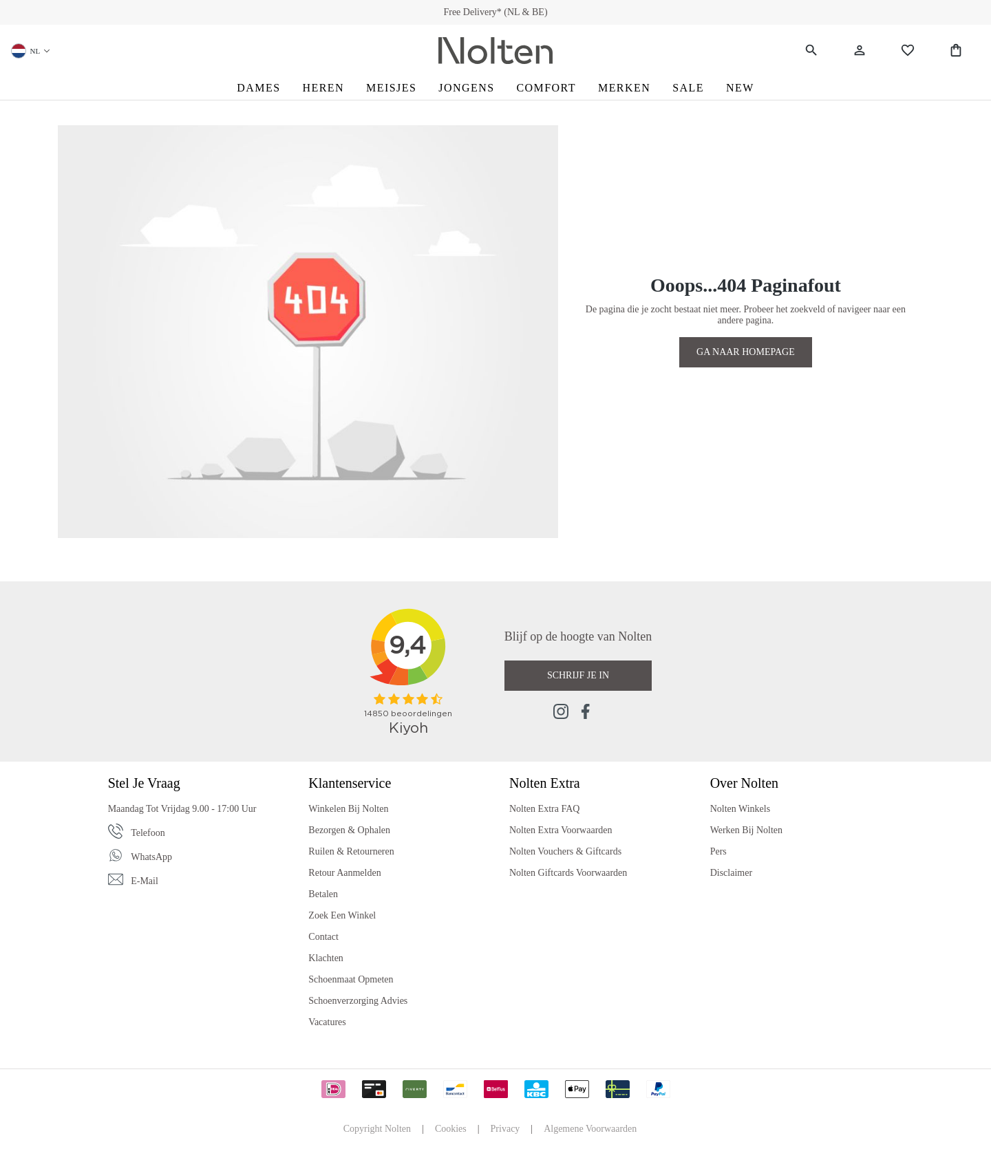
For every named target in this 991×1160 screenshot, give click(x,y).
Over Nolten (744, 783)
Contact (323, 937)
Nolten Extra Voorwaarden (560, 830)
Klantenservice (349, 783)
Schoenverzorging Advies (357, 1001)
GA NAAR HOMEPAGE (745, 352)
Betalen (323, 894)
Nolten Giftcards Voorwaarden (568, 873)
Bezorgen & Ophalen (349, 830)
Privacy (505, 1129)
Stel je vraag (144, 783)
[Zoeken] (811, 50)
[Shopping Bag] (956, 50)
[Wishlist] (908, 50)
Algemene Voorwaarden (590, 1129)
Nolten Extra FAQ (544, 809)
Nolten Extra (544, 783)
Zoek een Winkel (342, 915)
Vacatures (326, 1022)
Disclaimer (731, 873)
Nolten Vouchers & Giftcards (565, 851)
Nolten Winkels (740, 809)
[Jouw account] (859, 50)
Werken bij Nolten (746, 830)
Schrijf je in (578, 675)
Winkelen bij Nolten (348, 809)
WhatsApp (151, 857)
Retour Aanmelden (344, 873)
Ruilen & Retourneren (351, 851)
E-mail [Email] (144, 881)
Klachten (325, 958)
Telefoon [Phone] (148, 833)
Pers (718, 851)
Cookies (451, 1129)
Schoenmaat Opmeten (350, 979)
